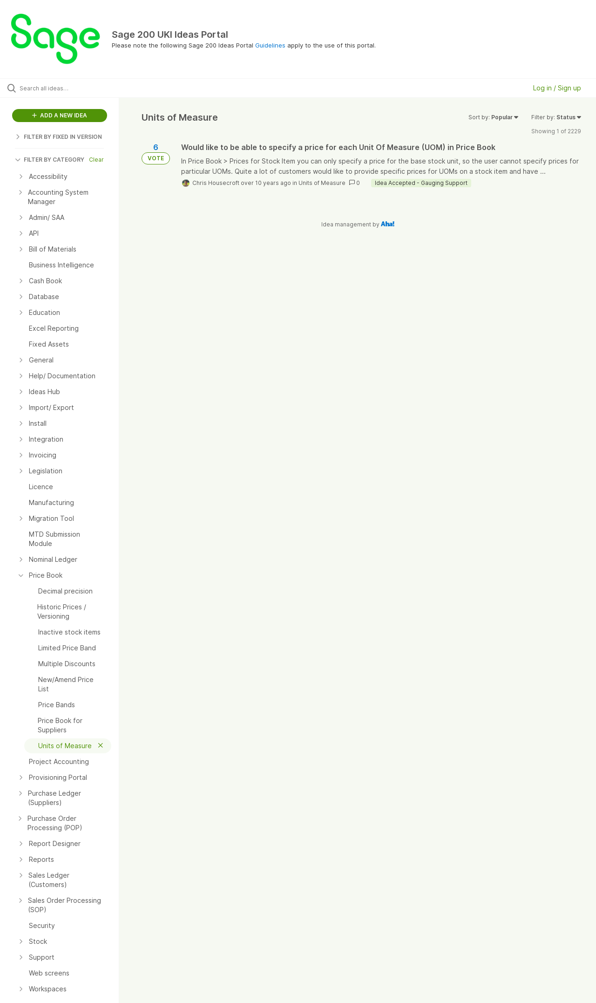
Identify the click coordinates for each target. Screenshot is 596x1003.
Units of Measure (321, 182)
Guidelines (270, 45)
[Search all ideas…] (71, 88)
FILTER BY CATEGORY (49, 159)
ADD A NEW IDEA (59, 115)
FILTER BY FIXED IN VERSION (58, 136)
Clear (96, 159)
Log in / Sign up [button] (557, 88)
